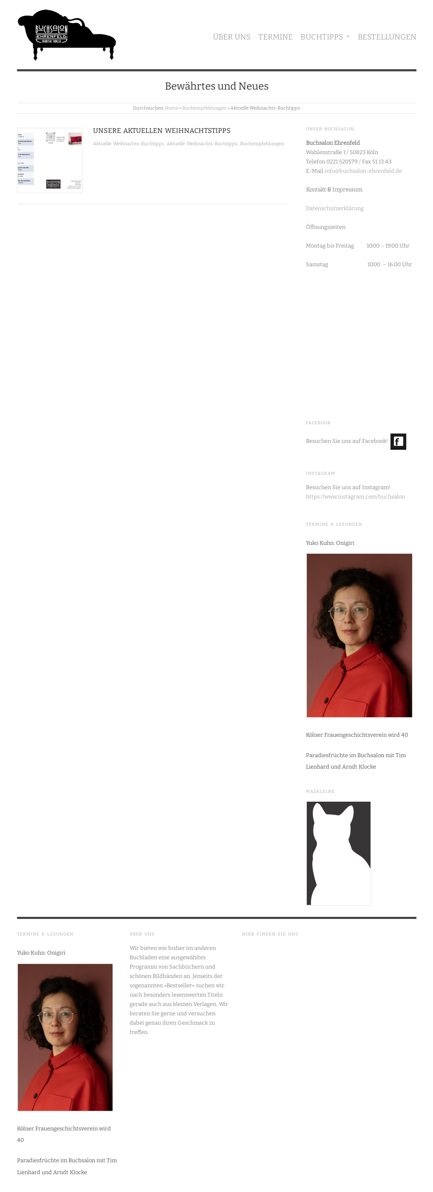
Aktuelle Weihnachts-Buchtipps (128, 144)
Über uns (232, 37)
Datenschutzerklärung (335, 208)
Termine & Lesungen (334, 524)
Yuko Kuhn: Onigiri (330, 543)
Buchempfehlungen (204, 108)
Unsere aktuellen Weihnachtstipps (162, 131)
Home (171, 108)
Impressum (347, 189)
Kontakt (316, 189)
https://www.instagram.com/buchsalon (355, 496)
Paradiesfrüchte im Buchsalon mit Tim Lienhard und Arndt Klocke (356, 761)
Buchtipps (321, 37)
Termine (275, 37)
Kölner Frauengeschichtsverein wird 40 (357, 735)
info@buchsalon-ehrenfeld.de (363, 171)
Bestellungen (387, 37)
